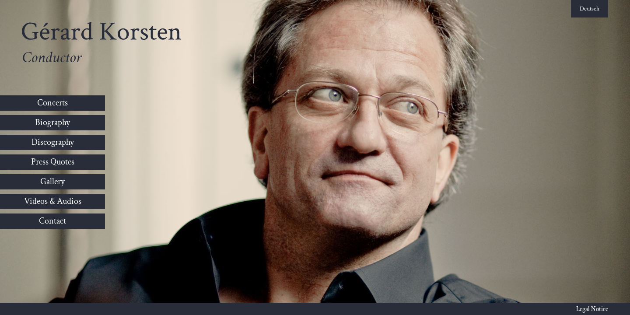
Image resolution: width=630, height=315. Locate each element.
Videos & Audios (52, 201)
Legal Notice (592, 309)
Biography (52, 122)
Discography (53, 142)
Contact (52, 221)
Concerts (52, 102)
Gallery (52, 181)
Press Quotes (52, 162)
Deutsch (589, 9)
